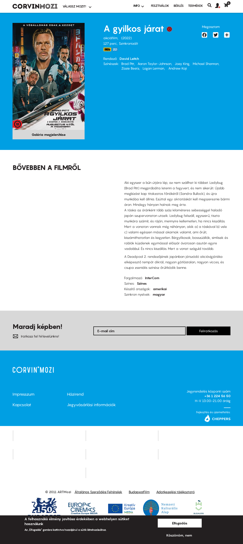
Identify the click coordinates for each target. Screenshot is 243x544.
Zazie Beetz (130, 68)
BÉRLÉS (179, 5)
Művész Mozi (194, 435)
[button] (219, 6)
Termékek (195, 5)
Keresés (211, 5)
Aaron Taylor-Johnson (154, 64)
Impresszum (23, 394)
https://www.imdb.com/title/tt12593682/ (107, 49)
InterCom (152, 278)
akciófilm (110, 38)
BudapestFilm (139, 492)
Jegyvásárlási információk (91, 404)
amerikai (160, 289)
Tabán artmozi (195, 454)
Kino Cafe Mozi (122, 435)
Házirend (75, 394)
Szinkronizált (128, 43)
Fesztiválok (160, 5)
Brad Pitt (127, 64)
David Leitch (129, 59)
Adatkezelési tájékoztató (175, 492)
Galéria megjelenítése (49, 134)
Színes (142, 283)
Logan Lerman (153, 68)
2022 (126, 38)
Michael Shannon (206, 64)
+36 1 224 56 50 (217, 396)
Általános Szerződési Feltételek (98, 492)
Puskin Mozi (49, 454)
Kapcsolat (22, 404)
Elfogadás (179, 523)
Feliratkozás (208, 331)
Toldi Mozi (122, 472)
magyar (159, 294)
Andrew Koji (177, 68)
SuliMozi (122, 454)
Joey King (182, 64)
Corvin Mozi (49, 435)
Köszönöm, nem (179, 535)
